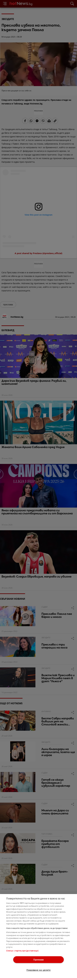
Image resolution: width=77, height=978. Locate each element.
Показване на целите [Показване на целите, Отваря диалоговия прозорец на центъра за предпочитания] (38, 970)
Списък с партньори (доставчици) (22, 950)
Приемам (38, 959)
